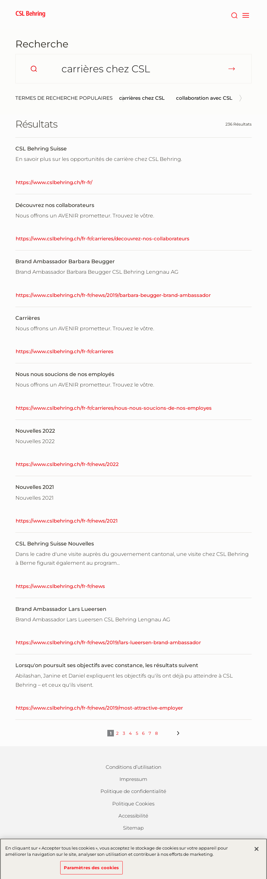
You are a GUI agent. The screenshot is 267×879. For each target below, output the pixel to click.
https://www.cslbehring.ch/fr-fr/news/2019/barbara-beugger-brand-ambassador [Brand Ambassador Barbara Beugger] (113, 295)
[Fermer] (256, 851)
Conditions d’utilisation (133, 767)
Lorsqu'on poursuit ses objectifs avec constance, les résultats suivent (106, 665)
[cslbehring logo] (30, 14)
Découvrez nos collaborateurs (54, 205)
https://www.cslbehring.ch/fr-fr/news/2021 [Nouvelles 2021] (67, 521)
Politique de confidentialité (133, 791)
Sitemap (133, 828)
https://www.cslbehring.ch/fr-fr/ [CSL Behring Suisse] (54, 182)
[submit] (231, 68)
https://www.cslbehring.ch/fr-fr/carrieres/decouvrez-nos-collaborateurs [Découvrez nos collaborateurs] (102, 238)
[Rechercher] (234, 14)
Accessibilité (133, 816)
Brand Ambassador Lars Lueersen (60, 609)
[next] (177, 733)
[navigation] (245, 14)
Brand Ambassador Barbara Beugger (65, 261)
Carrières (27, 318)
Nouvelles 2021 (34, 487)
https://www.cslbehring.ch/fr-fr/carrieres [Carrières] (65, 351)
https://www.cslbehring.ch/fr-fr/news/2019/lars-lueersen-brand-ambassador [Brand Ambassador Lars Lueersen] (108, 642)
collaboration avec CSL (204, 98)
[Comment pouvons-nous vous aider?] (133, 68)
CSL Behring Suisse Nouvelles (54, 544)
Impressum (133, 779)
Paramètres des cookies (91, 870)
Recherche (41, 44)
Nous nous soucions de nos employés (64, 374)
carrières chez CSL (142, 98)
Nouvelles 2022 (35, 431)
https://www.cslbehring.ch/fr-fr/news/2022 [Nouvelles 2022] (67, 464)
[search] (34, 68)
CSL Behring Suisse (41, 149)
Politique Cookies (133, 804)
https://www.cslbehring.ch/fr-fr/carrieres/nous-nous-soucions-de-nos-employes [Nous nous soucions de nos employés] (114, 408)
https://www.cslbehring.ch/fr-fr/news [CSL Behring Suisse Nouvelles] (60, 586)
